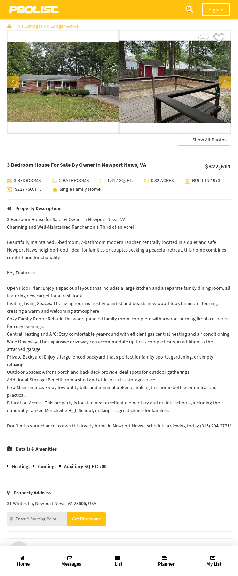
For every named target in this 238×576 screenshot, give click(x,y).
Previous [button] (13, 82)
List (118, 561)
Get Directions (86, 519)
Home (23, 561)
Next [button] (225, 82)
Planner (166, 561)
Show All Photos (204, 140)
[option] (63, 82)
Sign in (215, 9)
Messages (71, 561)
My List (213, 561)
